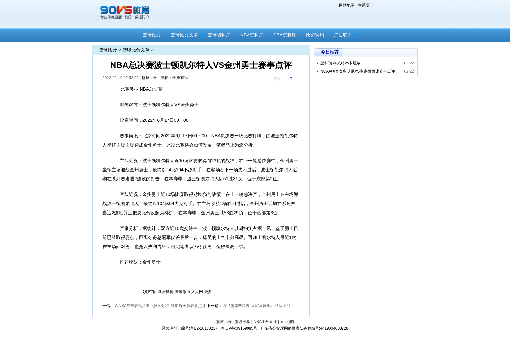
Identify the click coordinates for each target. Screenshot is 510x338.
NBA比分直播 (265, 321)
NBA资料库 (251, 34)
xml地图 (287, 321)
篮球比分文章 (184, 34)
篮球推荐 (242, 321)
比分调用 (315, 34)
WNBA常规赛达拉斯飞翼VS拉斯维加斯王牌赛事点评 (160, 305)
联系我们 (365, 5)
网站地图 (347, 5)
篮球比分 (152, 34)
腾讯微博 (182, 291)
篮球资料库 (219, 34)
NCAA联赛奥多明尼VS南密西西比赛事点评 (357, 71)
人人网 (197, 291)
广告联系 (343, 34)
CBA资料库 (284, 34)
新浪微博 (166, 291)
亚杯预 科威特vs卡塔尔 (340, 63)
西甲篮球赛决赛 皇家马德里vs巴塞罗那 (256, 305)
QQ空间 (150, 291)
